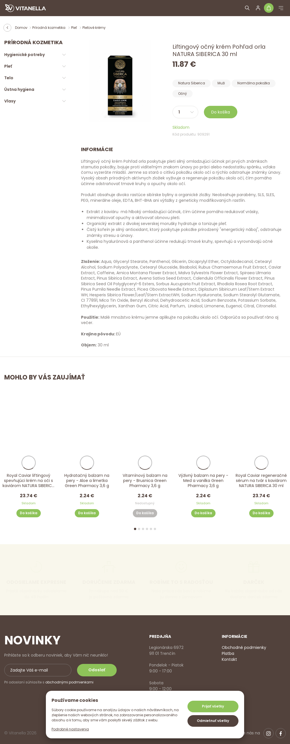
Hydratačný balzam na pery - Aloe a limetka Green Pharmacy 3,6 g (86, 480)
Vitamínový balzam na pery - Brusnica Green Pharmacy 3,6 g (145, 480)
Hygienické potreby (24, 54)
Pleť (74, 27)
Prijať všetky (213, 706)
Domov (21, 27)
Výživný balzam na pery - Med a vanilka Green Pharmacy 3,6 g (203, 480)
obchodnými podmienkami (69, 682)
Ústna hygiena (19, 89)
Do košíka (220, 112)
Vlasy (10, 101)
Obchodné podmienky (244, 647)
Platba (228, 653)
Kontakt (229, 659)
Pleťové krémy (94, 27)
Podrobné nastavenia (70, 729)
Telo (8, 78)
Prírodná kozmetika (49, 27)
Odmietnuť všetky (213, 720)
